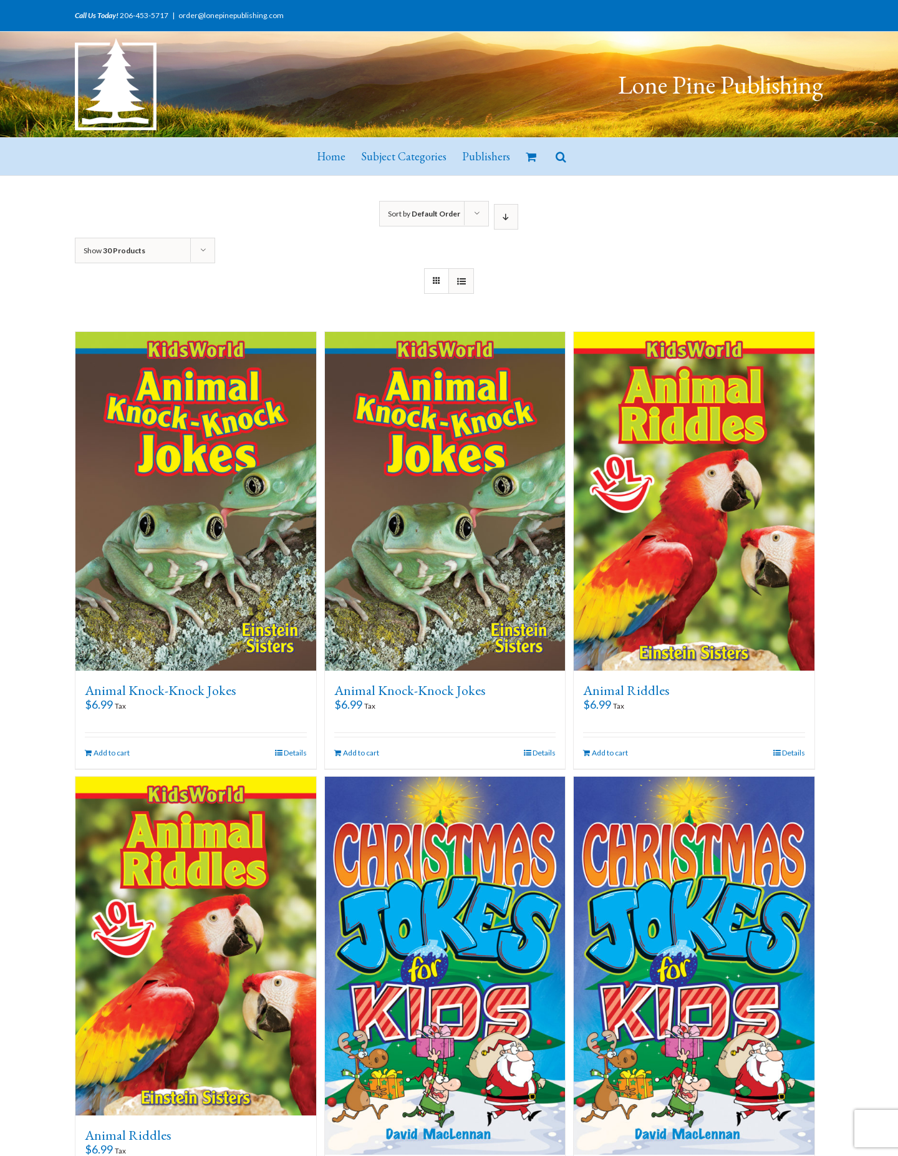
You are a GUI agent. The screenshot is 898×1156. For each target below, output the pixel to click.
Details (295, 752)
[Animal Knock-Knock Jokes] (195, 501)
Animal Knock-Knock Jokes (160, 690)
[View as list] (461, 281)
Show (114, 250)
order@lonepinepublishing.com (231, 15)
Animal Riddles (626, 690)
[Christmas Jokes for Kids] (445, 966)
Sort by (424, 213)
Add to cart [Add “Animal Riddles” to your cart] (610, 752)
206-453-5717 (144, 15)
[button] (561, 156)
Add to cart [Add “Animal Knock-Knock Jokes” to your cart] (112, 752)
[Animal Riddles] (694, 501)
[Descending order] (506, 217)
